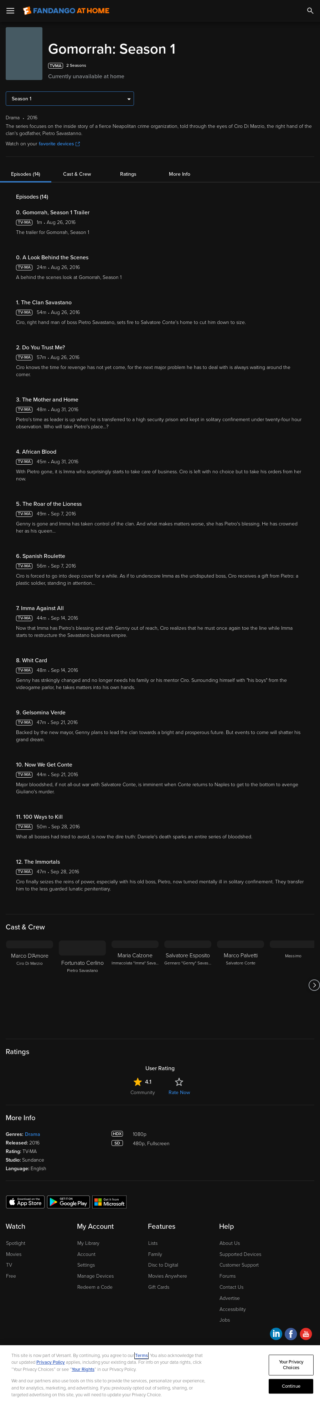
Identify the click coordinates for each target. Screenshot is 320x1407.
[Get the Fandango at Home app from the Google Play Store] (68, 1201)
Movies (13, 1254)
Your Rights (83, 1369)
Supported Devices (240, 1254)
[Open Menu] (10, 10)
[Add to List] (310, 65)
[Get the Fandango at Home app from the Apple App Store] (25, 1201)
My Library (88, 1243)
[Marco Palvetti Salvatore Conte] (240, 985)
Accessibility (233, 1309)
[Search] (310, 11)
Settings (86, 1265)
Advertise (230, 1298)
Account (86, 1254)
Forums (228, 1276)
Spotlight (15, 1243)
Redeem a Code (95, 1287)
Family (155, 1254)
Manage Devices (95, 1276)
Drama (32, 1134)
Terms (141, 1355)
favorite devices (59, 144)
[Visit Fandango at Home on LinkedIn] (276, 1335)
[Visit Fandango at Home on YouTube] (306, 1335)
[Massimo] (293, 985)
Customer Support (239, 1265)
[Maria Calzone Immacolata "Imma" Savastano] (135, 985)
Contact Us (231, 1287)
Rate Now (179, 1092)
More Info (179, 174)
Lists (153, 1243)
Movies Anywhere (167, 1276)
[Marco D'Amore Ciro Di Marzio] (29, 985)
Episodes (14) (25, 174)
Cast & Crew (77, 174)
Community (142, 1092)
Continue (291, 1386)
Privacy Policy (50, 1362)
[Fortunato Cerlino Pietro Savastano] (82, 985)
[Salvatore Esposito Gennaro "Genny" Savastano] (188, 985)
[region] (160, 1376)
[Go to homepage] (66, 11)
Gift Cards (158, 1287)
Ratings (128, 174)
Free (11, 1276)
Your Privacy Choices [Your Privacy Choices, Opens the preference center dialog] (291, 1365)
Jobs (225, 1320)
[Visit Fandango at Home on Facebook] (291, 1335)
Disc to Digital (163, 1265)
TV (9, 1265)
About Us (230, 1243)
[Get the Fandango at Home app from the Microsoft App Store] (109, 1201)
